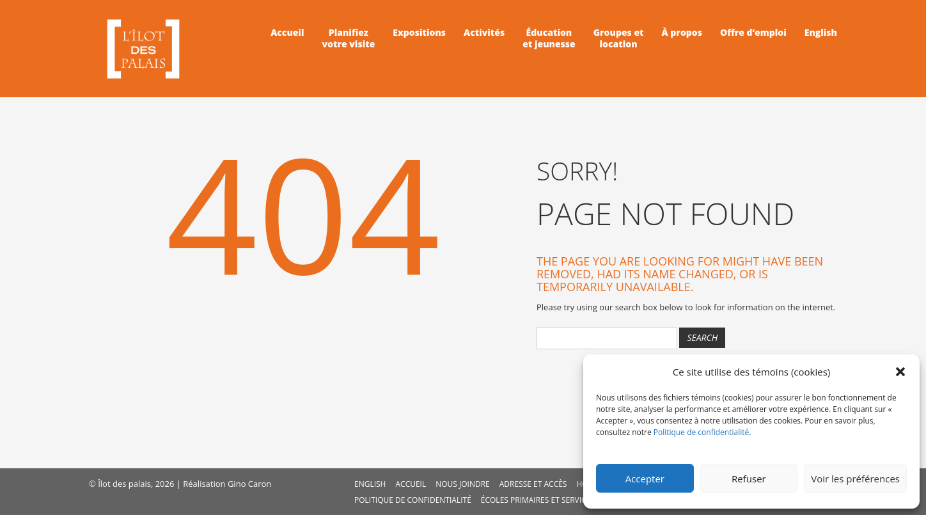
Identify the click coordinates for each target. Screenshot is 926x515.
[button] (900, 371)
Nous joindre (463, 484)
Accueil (287, 32)
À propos (682, 32)
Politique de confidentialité (701, 432)
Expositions (419, 32)
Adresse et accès (533, 484)
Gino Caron (249, 483)
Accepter (644, 478)
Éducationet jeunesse (548, 38)
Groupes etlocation (618, 38)
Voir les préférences (855, 478)
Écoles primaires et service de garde (555, 500)
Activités (484, 32)
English (820, 32)
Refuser (749, 478)
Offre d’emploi (753, 32)
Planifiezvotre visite (348, 38)
